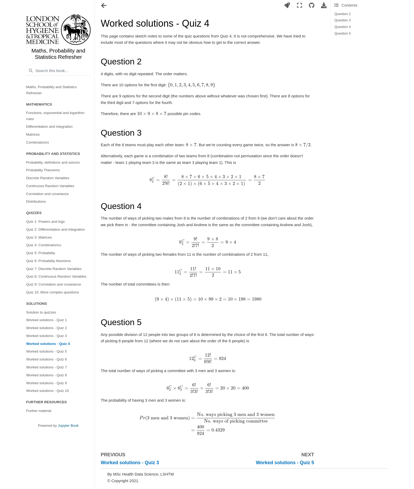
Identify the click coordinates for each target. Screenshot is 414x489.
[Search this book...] (58, 70)
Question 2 (343, 14)
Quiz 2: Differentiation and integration (55, 229)
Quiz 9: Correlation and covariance (53, 284)
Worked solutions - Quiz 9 (46, 383)
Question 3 (343, 20)
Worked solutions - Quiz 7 (46, 367)
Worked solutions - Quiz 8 (46, 375)
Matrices (33, 134)
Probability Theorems (43, 170)
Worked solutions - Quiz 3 (46, 336)
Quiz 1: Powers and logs (45, 222)
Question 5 (343, 33)
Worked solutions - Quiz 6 (46, 359)
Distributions (36, 201)
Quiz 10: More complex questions (52, 292)
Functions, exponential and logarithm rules (55, 116)
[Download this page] (324, 5)
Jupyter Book (68, 426)
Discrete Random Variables (47, 178)
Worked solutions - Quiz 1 (46, 320)
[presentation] (191, 85)
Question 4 (343, 27)
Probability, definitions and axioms (53, 162)
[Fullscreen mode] (299, 5)
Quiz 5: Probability (40, 253)
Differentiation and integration (49, 127)
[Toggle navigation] (104, 6)
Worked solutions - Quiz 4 (48, 344)
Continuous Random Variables (50, 186)
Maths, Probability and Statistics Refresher (51, 90)
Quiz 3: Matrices (39, 237)
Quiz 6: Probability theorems (48, 261)
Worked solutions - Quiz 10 (47, 391)
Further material (38, 411)
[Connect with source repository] (311, 5)
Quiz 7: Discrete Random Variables (54, 269)
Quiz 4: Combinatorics (43, 245)
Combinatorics (37, 142)
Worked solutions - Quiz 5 (46, 351)
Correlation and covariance (47, 194)
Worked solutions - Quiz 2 (46, 328)
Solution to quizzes (41, 312)
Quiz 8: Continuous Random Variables (56, 276)
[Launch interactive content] (287, 5)
